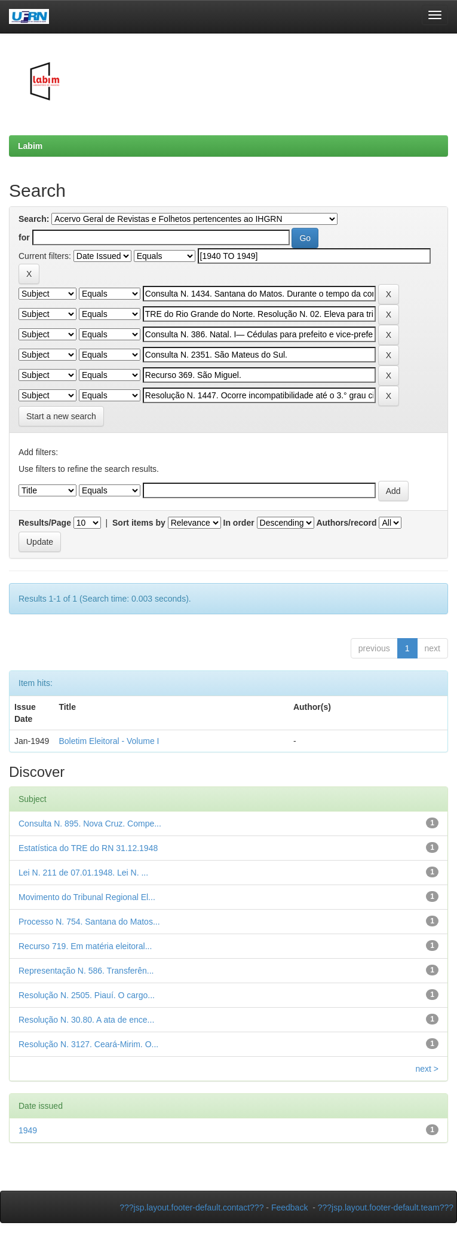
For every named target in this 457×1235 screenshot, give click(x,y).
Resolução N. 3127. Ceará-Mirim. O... (88, 1044)
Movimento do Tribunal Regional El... (87, 897)
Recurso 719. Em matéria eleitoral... (85, 946)
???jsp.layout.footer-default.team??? (385, 1207)
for (24, 237)
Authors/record (346, 522)
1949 (28, 1130)
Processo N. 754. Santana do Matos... (89, 921)
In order (238, 522)
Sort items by (138, 522)
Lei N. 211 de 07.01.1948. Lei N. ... (83, 872)
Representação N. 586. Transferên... (86, 970)
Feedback (289, 1207)
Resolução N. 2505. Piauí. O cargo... (87, 995)
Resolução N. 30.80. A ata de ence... (86, 1019)
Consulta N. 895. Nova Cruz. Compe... (90, 823)
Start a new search (61, 416)
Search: (34, 219)
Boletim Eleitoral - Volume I (109, 741)
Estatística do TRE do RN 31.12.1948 (88, 848)
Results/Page (45, 522)
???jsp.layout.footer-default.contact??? (191, 1207)
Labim (30, 146)
